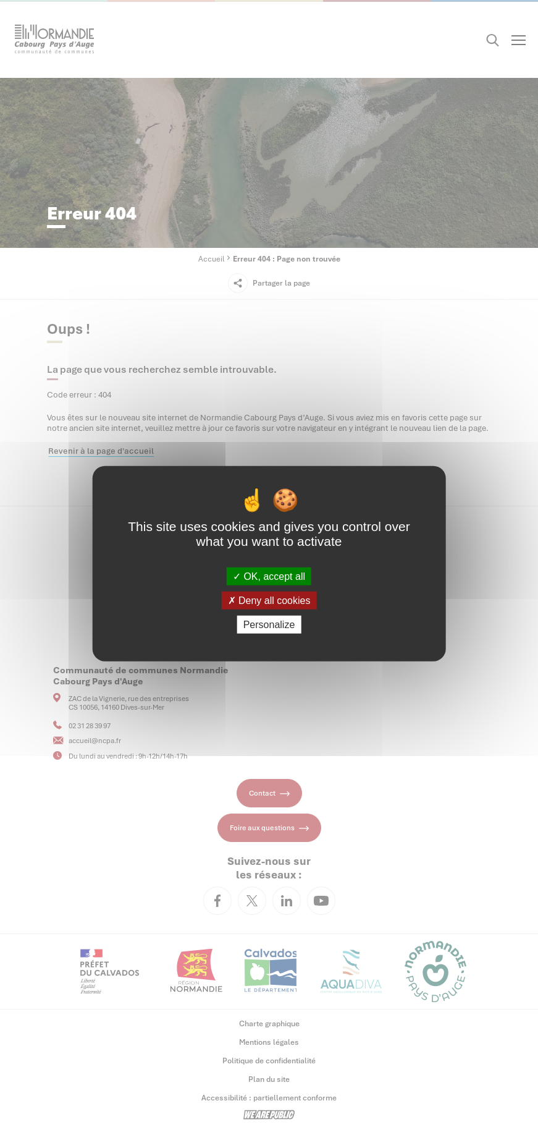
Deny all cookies (269, 600)
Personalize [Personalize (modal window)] (269, 624)
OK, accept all (269, 576)
